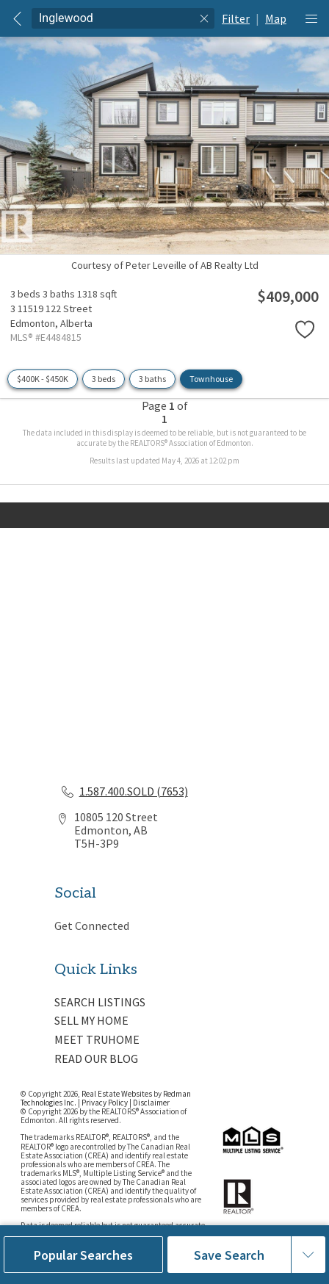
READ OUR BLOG (96, 1058)
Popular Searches (83, 1255)
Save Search (229, 1255)
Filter (236, 18)
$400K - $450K (42, 378)
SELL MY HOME (91, 1020)
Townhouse (211, 378)
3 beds (103, 378)
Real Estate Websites (117, 1094)
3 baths (152, 378)
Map (275, 18)
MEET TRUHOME (97, 1039)
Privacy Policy (105, 1102)
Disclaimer (151, 1102)
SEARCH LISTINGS (99, 1002)
